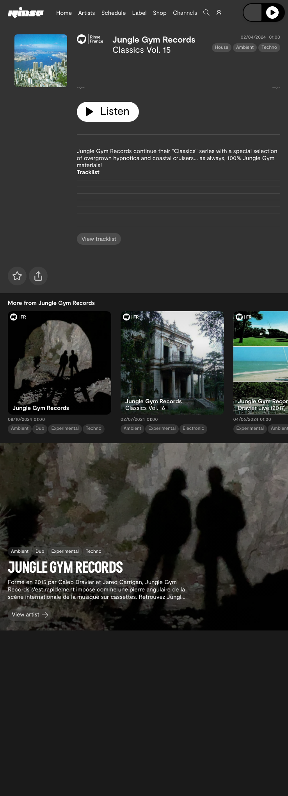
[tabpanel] (179, 75)
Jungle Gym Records (154, 39)
